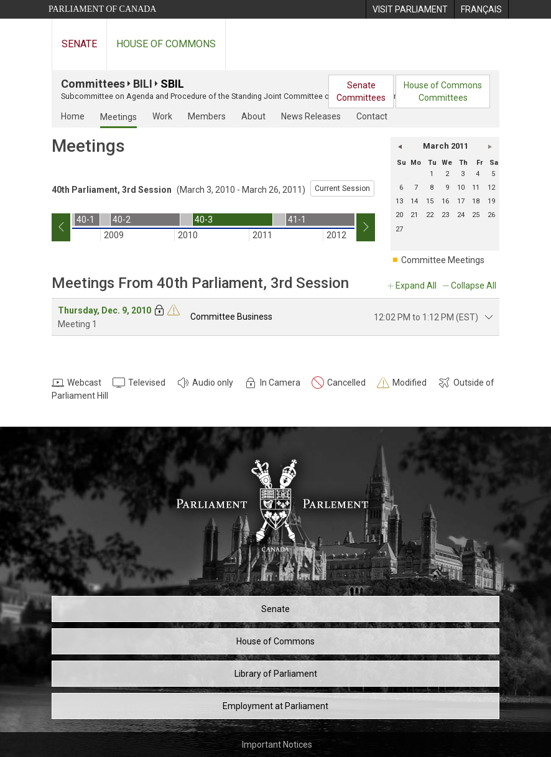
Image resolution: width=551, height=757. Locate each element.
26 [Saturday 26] (491, 215)
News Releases (311, 116)
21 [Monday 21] (414, 215)
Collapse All (473, 285)
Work (162, 116)
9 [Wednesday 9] (447, 187)
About (253, 116)
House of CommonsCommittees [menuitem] (443, 91)
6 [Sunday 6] (401, 187)
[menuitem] (410, 9)
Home (73, 116)
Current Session (342, 188)
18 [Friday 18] (475, 201)
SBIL (172, 83)
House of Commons (166, 44)
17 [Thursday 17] (461, 201)
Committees (93, 83)
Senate (79, 44)
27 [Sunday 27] (399, 229)
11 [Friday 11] (475, 187)
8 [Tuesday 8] (431, 187)
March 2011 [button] (445, 146)
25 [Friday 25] (475, 215)
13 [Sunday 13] (399, 201)
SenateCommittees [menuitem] (361, 91)
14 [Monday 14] (414, 201)
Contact (371, 116)
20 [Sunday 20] (399, 215)
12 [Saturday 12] (491, 187)
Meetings (118, 117)
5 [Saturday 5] (493, 174)
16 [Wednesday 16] (445, 201)
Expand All (416, 285)
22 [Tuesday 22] (429, 215)
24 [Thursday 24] (461, 215)
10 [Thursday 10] (461, 187)
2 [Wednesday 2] (447, 174)
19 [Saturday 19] (491, 201)
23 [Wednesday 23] (445, 215)
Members (207, 116)
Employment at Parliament (275, 706)
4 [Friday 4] (477, 174)
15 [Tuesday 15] (429, 201)
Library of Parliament (275, 674)
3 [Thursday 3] (463, 174)
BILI (142, 83)
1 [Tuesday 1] (431, 174)
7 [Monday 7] (416, 187)
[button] (400, 146)
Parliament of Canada (102, 9)
